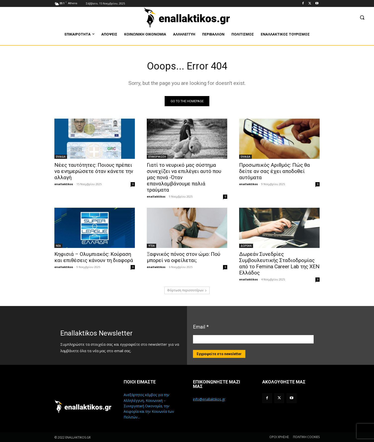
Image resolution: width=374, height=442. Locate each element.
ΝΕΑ (58, 245)
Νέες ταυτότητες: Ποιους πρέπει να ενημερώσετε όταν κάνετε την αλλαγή (93, 171)
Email (201, 327)
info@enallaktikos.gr (209, 399)
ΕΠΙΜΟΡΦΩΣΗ (157, 156)
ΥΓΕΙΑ (151, 245)
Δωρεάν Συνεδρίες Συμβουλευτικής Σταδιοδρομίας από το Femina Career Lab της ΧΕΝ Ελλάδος (279, 263)
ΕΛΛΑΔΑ (61, 156)
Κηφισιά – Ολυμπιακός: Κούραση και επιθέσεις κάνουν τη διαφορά (93, 257)
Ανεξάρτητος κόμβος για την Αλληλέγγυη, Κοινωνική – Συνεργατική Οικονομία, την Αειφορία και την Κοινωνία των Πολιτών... (149, 405)
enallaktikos (63, 184)
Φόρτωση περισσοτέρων (187, 290)
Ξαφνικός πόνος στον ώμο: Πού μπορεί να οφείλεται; (183, 257)
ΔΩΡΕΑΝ (246, 245)
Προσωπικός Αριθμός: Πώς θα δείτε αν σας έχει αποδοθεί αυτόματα (274, 171)
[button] (362, 17)
